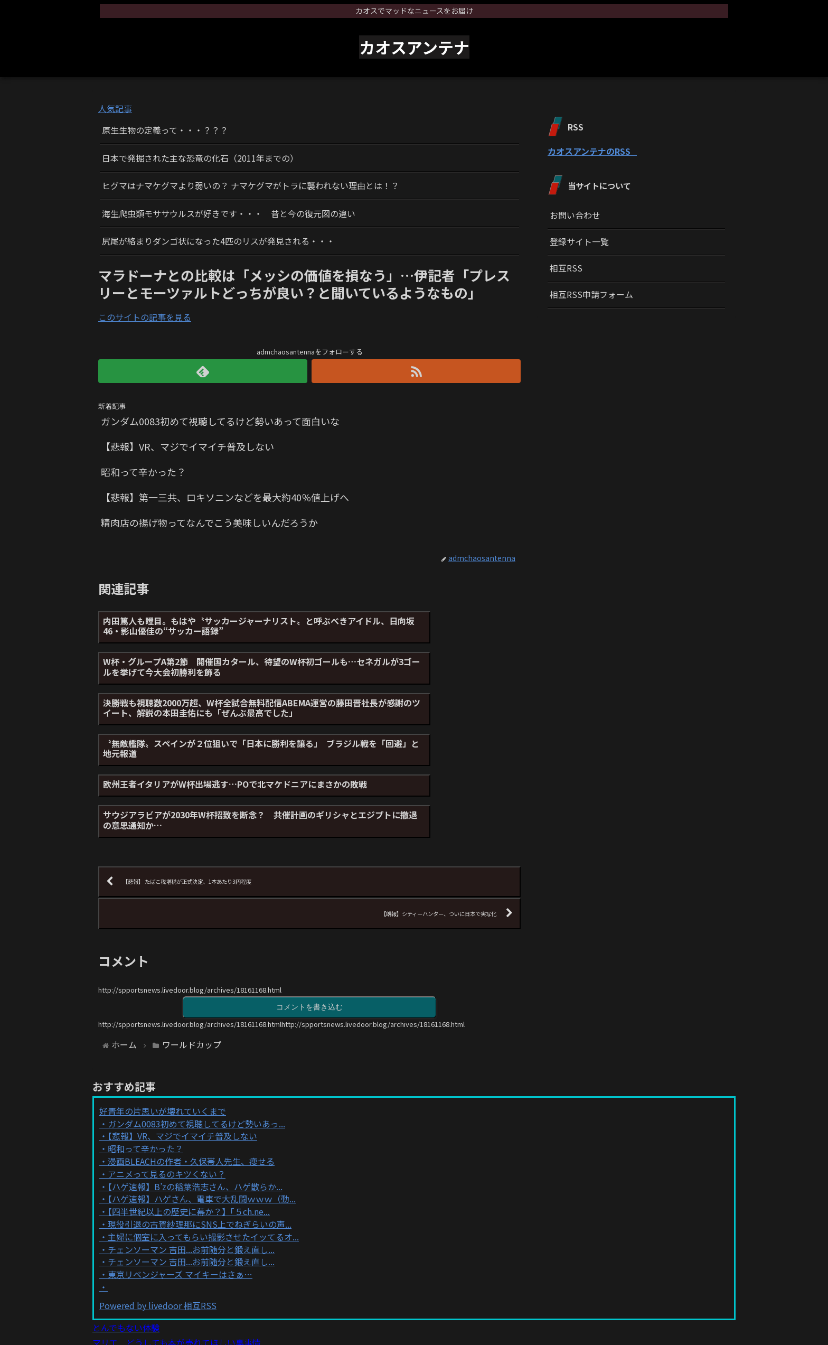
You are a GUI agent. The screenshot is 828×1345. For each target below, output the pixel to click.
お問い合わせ (575, 215)
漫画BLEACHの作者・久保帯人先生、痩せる (191, 1083)
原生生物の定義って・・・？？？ (165, 130)
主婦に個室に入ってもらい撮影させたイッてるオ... (203, 1158)
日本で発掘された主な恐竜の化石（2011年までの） (200, 158)
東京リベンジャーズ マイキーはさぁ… (180, 1196)
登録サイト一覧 (579, 241)
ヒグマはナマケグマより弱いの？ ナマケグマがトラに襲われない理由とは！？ (250, 185)
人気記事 (115, 108)
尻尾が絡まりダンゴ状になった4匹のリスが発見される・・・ (218, 241)
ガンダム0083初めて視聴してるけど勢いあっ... (196, 1045)
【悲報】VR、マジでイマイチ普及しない (182, 1057)
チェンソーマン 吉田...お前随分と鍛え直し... (191, 1170)
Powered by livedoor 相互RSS (158, 1227)
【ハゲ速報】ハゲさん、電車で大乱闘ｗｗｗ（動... (202, 1120)
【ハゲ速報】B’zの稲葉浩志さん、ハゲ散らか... (195, 1107)
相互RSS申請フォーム (591, 294)
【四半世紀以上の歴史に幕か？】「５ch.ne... (189, 1133)
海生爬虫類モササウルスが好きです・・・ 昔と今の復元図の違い (228, 213)
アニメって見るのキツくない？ (166, 1095)
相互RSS (566, 267)
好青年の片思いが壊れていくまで (162, 1032)
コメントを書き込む (309, 927)
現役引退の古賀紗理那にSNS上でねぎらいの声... (199, 1145)
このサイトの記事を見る (144, 317)
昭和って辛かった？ (145, 1070)
